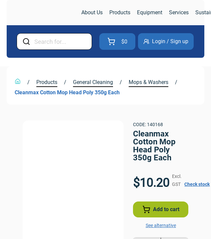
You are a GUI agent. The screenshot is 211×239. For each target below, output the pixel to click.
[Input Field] (72, 41)
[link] (44, 13)
